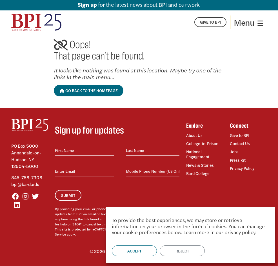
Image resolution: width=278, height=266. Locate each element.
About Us (195, 135)
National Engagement (199, 152)
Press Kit (238, 157)
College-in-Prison (204, 142)
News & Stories (201, 162)
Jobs (234, 150)
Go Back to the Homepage (88, 90)
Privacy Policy (243, 164)
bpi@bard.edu (25, 184)
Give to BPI (241, 135)
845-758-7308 (26, 177)
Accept (134, 251)
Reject (182, 251)
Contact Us (241, 142)
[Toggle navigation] (248, 22)
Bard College (199, 169)
